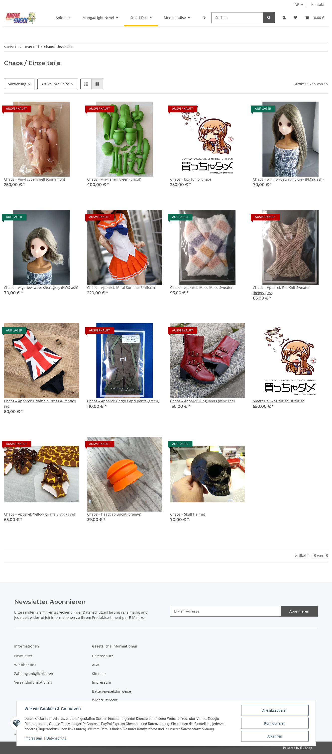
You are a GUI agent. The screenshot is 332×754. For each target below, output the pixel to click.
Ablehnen (274, 736)
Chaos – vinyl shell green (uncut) (114, 179)
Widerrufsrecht (104, 700)
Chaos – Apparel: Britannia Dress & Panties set (40, 404)
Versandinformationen (33, 682)
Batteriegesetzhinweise (111, 691)
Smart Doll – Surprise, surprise (278, 401)
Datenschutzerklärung (101, 612)
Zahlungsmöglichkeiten (33, 673)
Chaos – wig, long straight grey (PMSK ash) (288, 179)
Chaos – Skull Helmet (187, 514)
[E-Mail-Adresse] (225, 611)
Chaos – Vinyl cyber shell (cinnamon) (34, 179)
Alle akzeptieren (274, 710)
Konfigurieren (274, 723)
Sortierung (17, 84)
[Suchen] (237, 17)
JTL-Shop (306, 748)
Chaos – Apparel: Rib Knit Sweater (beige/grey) (281, 290)
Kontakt (317, 4)
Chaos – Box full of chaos (191, 179)
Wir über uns (25, 664)
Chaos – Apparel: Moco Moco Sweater (201, 287)
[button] (284, 17)
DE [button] (297, 4)
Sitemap (99, 673)
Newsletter (23, 655)
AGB (95, 664)
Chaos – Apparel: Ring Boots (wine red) (202, 401)
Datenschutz (56, 739)
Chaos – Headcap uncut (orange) (114, 514)
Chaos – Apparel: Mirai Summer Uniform (121, 287)
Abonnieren (299, 611)
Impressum (33, 739)
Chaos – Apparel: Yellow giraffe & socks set (39, 514)
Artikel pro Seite (55, 84)
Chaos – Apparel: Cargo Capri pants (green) (123, 401)
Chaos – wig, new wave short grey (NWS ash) (41, 287)
